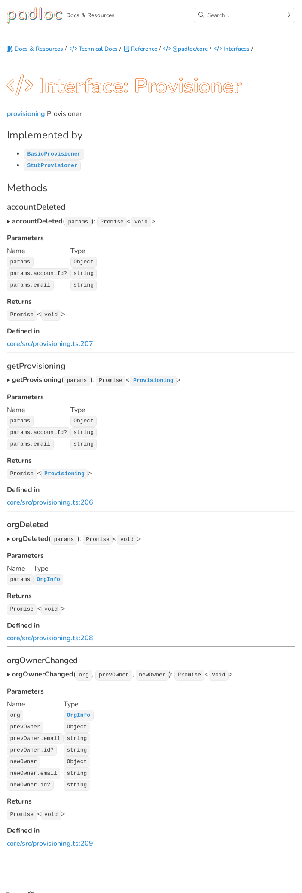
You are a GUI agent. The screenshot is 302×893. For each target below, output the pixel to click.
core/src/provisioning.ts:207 (50, 343)
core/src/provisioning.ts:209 (50, 836)
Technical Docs (94, 50)
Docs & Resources (35, 50)
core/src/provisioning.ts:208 (50, 634)
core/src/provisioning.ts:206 (50, 500)
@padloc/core (185, 50)
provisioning (26, 116)
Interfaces (232, 50)
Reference (140, 50)
